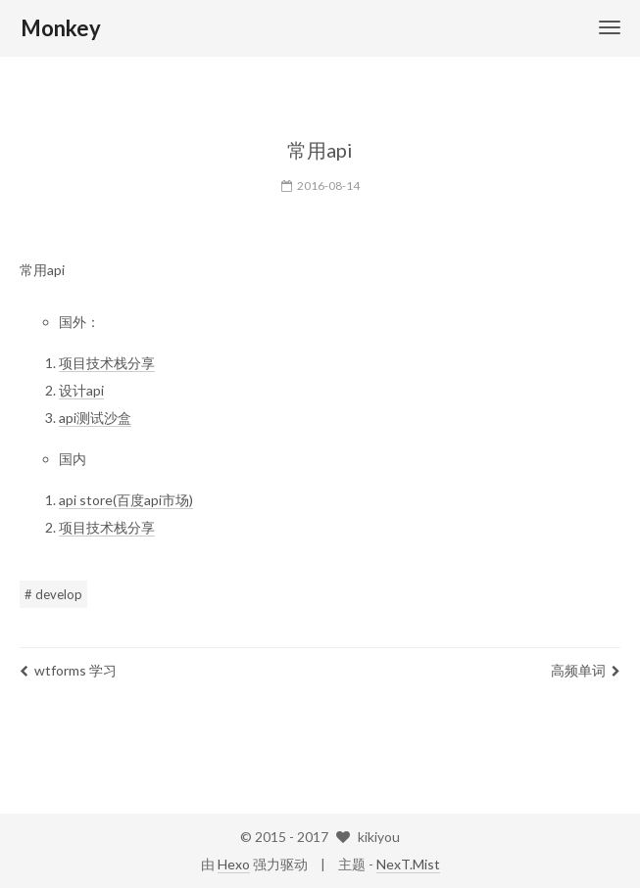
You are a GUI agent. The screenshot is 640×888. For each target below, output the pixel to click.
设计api (81, 390)
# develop (53, 594)
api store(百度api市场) (126, 499)
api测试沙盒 (95, 417)
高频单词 (585, 670)
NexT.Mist (408, 864)
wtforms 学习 (68, 670)
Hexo (234, 864)
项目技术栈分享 (107, 362)
